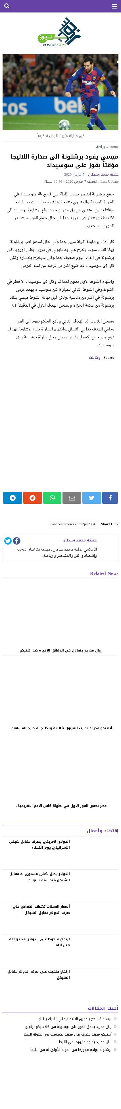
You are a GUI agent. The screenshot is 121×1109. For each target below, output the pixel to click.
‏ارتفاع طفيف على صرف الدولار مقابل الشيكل (39, 974)
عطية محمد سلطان (103, 174)
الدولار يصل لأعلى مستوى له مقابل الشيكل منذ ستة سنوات (39, 877)
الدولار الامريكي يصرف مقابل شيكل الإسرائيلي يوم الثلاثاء (39, 844)
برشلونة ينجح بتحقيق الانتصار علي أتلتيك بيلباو (75, 1018)
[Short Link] (73, 524)
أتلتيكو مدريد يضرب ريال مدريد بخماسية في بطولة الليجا (68, 1034)
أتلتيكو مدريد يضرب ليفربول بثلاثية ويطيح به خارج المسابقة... (60, 728)
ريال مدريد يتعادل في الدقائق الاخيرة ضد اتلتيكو (60, 650)
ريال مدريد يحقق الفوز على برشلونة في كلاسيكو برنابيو (68, 1026)
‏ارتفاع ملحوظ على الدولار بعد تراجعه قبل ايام (39, 942)
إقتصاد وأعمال (102, 831)
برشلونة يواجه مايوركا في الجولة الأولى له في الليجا (71, 1049)
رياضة (100, 146)
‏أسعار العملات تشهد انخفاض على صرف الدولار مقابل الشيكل (41, 909)
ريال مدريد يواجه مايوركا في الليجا (85, 1041)
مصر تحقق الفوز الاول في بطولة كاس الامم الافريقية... (61, 806)
